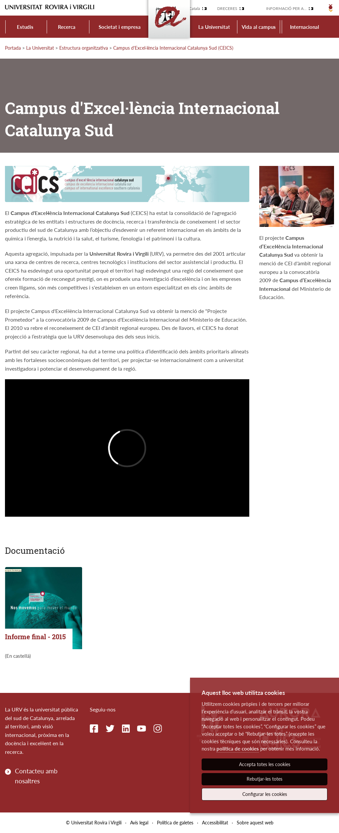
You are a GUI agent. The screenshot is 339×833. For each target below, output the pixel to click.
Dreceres (227, 8)
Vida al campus (259, 27)
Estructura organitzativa (83, 48)
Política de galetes (175, 822)
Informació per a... (286, 8)
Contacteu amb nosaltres (36, 776)
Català (194, 8)
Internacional (304, 27)
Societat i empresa (120, 27)
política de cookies (238, 749)
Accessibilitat (215, 822)
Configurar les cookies (264, 794)
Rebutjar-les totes (264, 779)
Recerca (66, 27)
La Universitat (214, 27)
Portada (13, 48)
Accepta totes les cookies (264, 764)
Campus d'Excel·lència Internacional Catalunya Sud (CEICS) (173, 48)
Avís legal (139, 822)
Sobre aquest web (255, 822)
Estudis (25, 27)
